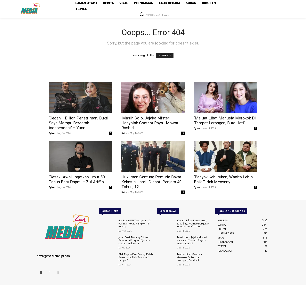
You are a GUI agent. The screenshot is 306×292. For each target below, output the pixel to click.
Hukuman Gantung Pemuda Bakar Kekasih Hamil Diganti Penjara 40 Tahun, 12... (151, 182)
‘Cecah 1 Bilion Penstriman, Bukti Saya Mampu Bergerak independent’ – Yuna (78, 123)
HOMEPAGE (165, 55)
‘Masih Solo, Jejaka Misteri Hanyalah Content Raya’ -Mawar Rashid (149, 123)
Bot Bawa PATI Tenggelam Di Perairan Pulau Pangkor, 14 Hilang (134, 223)
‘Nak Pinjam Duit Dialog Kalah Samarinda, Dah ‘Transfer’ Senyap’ (135, 257)
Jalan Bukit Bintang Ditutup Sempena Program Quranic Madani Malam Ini (134, 240)
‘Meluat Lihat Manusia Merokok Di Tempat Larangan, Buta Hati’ (225, 120)
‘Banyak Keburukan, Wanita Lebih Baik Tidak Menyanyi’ (223, 179)
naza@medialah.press (53, 256)
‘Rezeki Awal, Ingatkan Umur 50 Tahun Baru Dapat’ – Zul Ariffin (77, 179)
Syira (52, 133)
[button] (141, 14)
